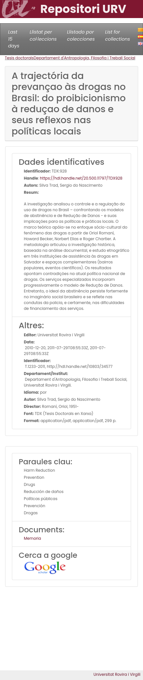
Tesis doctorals (19, 58)
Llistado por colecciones (81, 35)
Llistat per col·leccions (43, 35)
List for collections (117, 35)
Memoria (32, 538)
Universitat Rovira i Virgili (116, 674)
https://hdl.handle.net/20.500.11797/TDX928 (81, 178)
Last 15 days (13, 39)
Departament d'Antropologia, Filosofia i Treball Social (84, 58)
